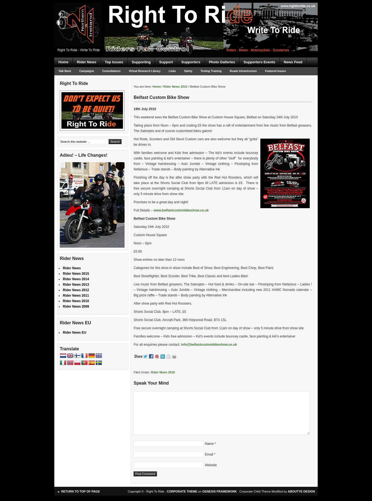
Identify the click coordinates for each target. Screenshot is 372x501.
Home (63, 62)
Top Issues (114, 62)
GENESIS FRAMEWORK (219, 491)
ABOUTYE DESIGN (301, 491)
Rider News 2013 (76, 285)
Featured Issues (275, 71)
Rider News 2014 (76, 279)
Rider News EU (74, 332)
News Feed (293, 62)
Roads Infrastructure (243, 71)
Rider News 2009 (76, 306)
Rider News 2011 (76, 295)
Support (166, 62)
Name (209, 444)
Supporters (190, 62)
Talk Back (64, 71)
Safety (188, 71)
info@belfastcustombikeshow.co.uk (209, 345)
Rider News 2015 (76, 274)
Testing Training (211, 71)
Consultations (111, 71)
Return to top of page (80, 491)
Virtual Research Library (144, 71)
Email (209, 454)
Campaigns (86, 71)
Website (211, 465)
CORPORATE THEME (182, 491)
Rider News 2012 (76, 290)
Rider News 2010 (163, 372)
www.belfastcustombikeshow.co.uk (181, 210)
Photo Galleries (222, 62)
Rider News (86, 62)
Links (172, 71)
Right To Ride (186, 19)
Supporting (141, 62)
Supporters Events (259, 62)
